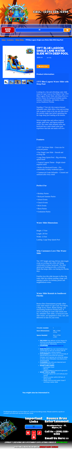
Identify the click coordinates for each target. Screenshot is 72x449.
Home (4, 40)
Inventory (10, 40)
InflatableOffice (61, 442)
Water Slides (19, 40)
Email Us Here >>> (57, 438)
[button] (7, 30)
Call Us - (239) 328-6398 (57, 432)
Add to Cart (43, 66)
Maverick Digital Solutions (49, 447)
